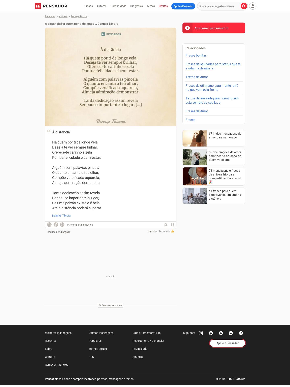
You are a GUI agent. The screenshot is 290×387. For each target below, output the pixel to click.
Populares (95, 340)
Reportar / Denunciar (159, 231)
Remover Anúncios (56, 364)
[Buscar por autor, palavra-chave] (244, 6)
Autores (102, 6)
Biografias (136, 6)
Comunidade (118, 6)
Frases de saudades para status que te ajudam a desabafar (213, 66)
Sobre (48, 348)
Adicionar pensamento (205, 28)
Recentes (50, 340)
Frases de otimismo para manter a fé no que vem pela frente (212, 88)
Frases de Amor (197, 111)
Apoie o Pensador (183, 6)
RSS (91, 356)
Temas (151, 6)
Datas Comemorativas (147, 332)
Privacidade (140, 348)
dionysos (65, 232)
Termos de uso (98, 348)
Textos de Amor (197, 77)
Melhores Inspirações (58, 332)
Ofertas (163, 6)
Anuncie (138, 356)
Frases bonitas (196, 55)
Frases (89, 6)
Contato (50, 356)
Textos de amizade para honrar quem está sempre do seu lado (212, 100)
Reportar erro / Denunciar (148, 340)
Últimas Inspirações (101, 332)
